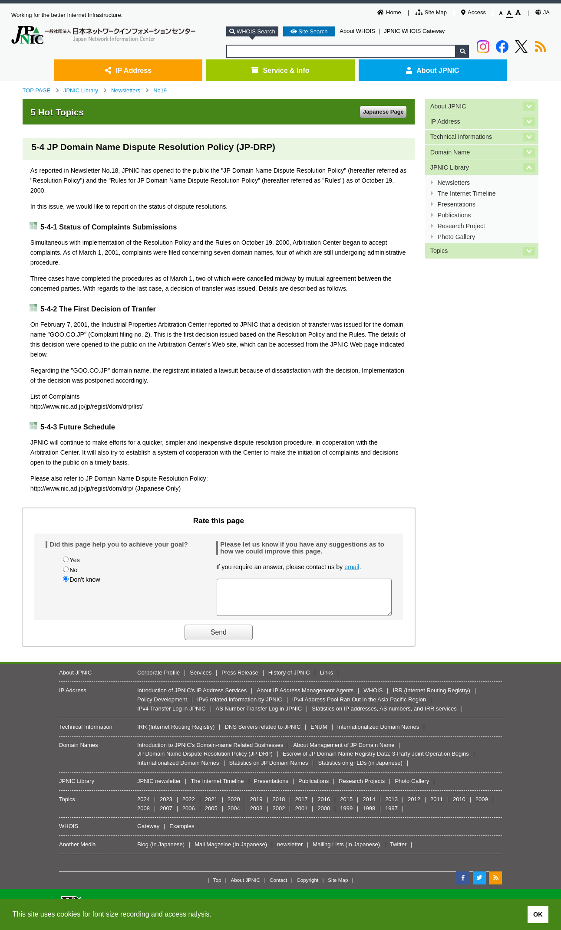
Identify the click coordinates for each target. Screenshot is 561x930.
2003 (256, 815)
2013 (391, 805)
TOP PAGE (36, 90)
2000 (323, 815)
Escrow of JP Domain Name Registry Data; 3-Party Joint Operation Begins (376, 760)
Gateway (148, 832)
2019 (256, 805)
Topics (439, 250)
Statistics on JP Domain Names (268, 769)
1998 (369, 815)
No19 (160, 90)
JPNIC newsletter (159, 787)
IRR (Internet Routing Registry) (431, 697)
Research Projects (362, 787)
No (73, 570)
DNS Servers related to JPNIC (262, 733)
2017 (301, 805)
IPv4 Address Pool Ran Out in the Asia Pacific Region (359, 706)
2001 (301, 815)
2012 (414, 805)
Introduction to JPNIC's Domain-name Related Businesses (210, 751)
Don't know (84, 579)
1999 (346, 815)
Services (200, 679)
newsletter (290, 851)
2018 (279, 805)
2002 (279, 815)
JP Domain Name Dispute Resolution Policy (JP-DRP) (205, 760)
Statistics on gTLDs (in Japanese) (360, 769)
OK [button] (538, 914)
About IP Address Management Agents (305, 697)
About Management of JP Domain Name (343, 751)
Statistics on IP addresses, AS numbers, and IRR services (384, 715)
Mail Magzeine (213, 851)
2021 (211, 805)
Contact (278, 886)
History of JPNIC (289, 679)
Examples (181, 832)
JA (542, 12)
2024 (143, 805)
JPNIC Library (80, 90)
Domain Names (78, 751)
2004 (234, 815)
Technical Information (85, 733)
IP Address (128, 70)
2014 (369, 805)
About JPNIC (432, 70)
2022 (188, 805)
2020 (234, 805)
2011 (436, 805)
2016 (323, 805)
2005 (211, 815)
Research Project (461, 226)
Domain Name (450, 152)
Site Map (431, 12)
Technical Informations (461, 136)
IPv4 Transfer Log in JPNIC (171, 715)
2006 (188, 815)
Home (389, 12)
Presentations (456, 204)
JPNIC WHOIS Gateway (414, 31)
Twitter (398, 851)
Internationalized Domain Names (378, 733)
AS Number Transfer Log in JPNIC (259, 715)
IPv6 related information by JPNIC (239, 706)
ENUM (318, 733)
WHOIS (373, 697)
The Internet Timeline (466, 193)
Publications (454, 215)
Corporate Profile (158, 679)
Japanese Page (383, 111)
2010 (459, 805)
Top (217, 886)
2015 (346, 805)
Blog (142, 851)
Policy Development (162, 706)
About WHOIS (357, 31)
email (351, 566)
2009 (481, 805)
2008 (143, 815)
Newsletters (125, 90)
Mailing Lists (328, 851)
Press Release (239, 679)
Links (326, 679)
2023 (166, 805)
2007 (166, 815)
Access (473, 12)
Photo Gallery (456, 236)
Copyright (307, 886)
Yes (74, 560)
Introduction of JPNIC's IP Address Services (192, 697)
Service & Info (280, 70)
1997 (391, 815)
